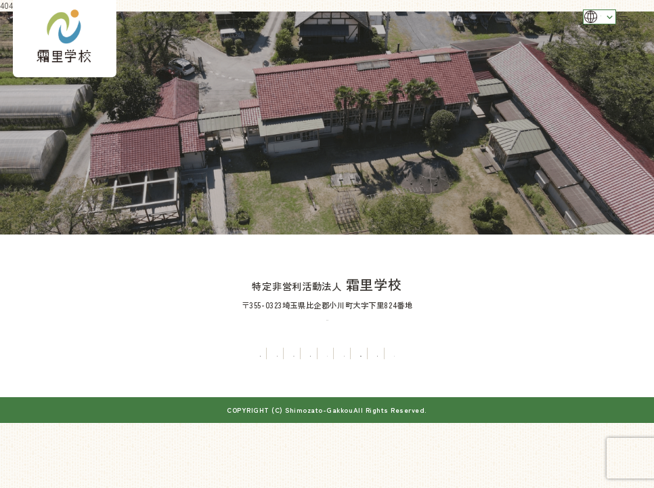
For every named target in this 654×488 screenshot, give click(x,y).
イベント (327, 353)
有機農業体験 (271, 353)
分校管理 (143, 353)
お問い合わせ (549, 353)
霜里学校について (80, 353)
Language (574, 21)
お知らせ (375, 353)
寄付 (597, 353)
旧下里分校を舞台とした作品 (458, 353)
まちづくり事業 (203, 353)
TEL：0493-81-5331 (326, 317)
